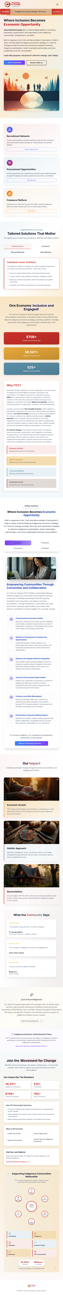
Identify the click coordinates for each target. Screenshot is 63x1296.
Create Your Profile (14, 1135)
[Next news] (49, 11)
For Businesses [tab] (45, 542)
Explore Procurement (15, 1142)
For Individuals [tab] (45, 548)
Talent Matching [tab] (45, 253)
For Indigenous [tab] (18, 542)
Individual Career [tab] (17, 247)
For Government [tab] (18, 548)
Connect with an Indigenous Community (43, 1142)
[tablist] (31, 250)
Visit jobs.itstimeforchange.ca (17, 1163)
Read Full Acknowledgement (31, 1022)
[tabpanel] (31, 275)
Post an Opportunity (40, 1135)
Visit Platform (31, 211)
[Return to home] (12, 4)
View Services (31, 180)
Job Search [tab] (46, 247)
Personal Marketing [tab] (17, 253)
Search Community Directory (31, 743)
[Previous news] (12, 11)
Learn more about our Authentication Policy (31, 1046)
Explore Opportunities (31, 149)
